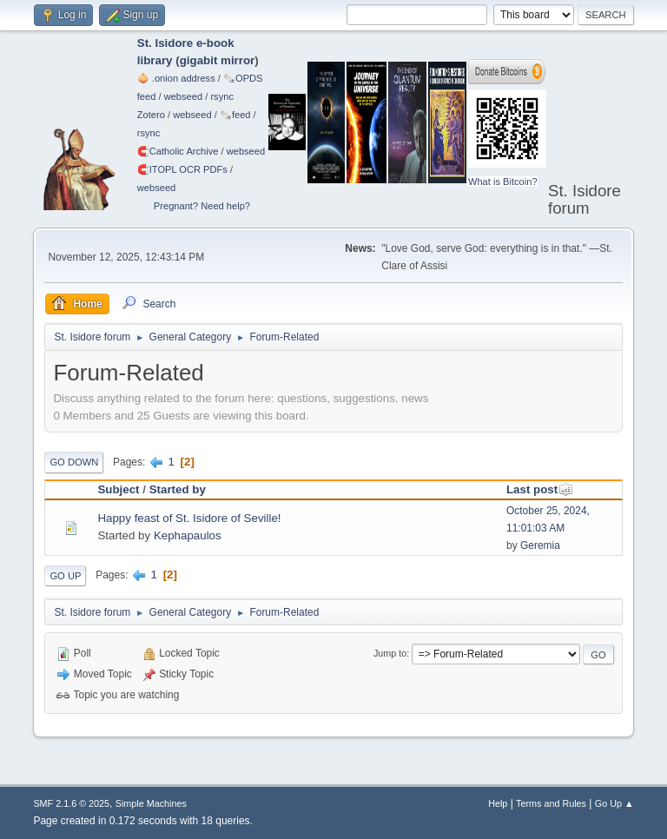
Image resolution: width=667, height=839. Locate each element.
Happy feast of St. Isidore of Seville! (189, 518)
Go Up (65, 576)
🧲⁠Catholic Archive (178, 151)
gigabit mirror (217, 60)
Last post (539, 489)
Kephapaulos (187, 535)
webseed (183, 96)
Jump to (389, 653)
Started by (177, 489)
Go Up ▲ (614, 803)
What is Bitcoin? (503, 181)
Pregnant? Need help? (202, 206)
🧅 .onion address (176, 78)
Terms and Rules (551, 803)
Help (497, 803)
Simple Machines (151, 803)
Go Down (74, 462)
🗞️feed (235, 114)
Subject (118, 489)
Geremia (540, 545)
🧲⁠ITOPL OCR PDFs (182, 169)
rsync (222, 96)
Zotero (151, 114)
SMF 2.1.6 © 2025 (71, 803)
